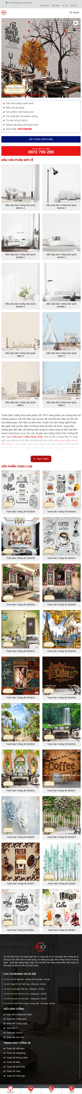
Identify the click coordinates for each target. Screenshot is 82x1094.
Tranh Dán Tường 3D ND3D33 (61, 651)
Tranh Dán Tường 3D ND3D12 (61, 837)
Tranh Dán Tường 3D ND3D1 (20, 930)
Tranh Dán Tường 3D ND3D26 (61, 697)
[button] (75, 23)
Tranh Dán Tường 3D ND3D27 (20, 651)
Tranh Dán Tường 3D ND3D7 (20, 883)
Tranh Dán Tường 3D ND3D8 (61, 883)
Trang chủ (6, 87)
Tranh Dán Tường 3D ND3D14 (20, 790)
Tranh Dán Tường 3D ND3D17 (61, 790)
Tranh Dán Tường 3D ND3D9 (20, 837)
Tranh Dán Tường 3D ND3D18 (20, 744)
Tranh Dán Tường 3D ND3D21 (61, 744)
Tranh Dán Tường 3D (24, 87)
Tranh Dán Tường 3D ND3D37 (61, 558)
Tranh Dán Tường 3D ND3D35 (61, 604)
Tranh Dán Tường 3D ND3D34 (20, 604)
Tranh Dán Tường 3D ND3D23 (20, 697)
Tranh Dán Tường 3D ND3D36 (20, 558)
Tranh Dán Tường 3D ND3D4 (61, 930)
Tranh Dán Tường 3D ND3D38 (20, 511)
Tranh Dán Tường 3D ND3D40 (61, 511)
